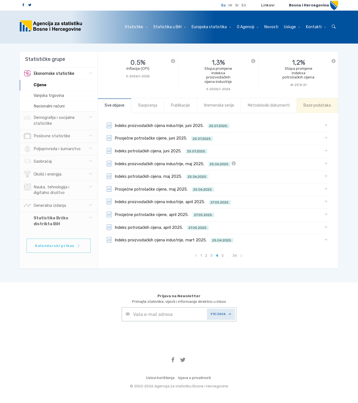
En (244, 5)
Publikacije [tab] (180, 105)
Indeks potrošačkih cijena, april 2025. (157, 227)
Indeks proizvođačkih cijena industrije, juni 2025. (167, 125)
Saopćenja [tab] (147, 105)
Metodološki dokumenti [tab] (269, 105)
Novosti (271, 27)
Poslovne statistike (47, 136)
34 (234, 255)
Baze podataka (317, 105)
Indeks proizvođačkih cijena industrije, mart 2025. (169, 240)
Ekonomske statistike (49, 73)
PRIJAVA (221, 314)
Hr (230, 5)
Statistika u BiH (169, 27)
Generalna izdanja (45, 205)
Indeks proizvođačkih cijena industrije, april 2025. (168, 201)
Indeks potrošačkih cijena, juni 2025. (156, 150)
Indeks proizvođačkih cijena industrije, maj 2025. (171, 163)
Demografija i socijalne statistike (49, 120)
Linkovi (268, 5)
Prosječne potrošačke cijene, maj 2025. (160, 189)
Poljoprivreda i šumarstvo (52, 149)
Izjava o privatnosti (194, 378)
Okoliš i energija (43, 174)
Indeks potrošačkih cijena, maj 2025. (157, 176)
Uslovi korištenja (160, 378)
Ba (223, 5)
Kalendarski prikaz (58, 246)
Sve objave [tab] (114, 105)
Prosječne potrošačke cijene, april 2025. (160, 214)
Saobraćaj (38, 161)
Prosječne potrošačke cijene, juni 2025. (159, 138)
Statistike (136, 27)
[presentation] (164, 335)
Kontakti (316, 27)
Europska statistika (211, 27)
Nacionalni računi (49, 106)
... (228, 255)
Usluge (292, 27)
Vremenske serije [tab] (219, 105)
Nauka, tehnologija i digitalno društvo (46, 189)
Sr (237, 5)
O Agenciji (247, 27)
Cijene (40, 85)
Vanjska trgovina (49, 95)
